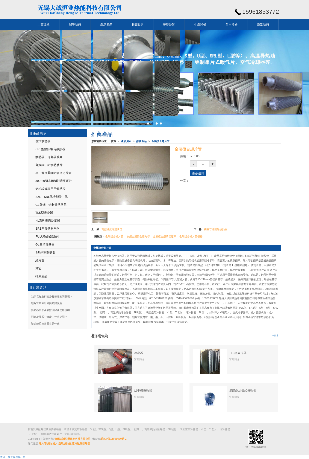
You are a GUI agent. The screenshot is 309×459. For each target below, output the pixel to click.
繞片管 (39, 260)
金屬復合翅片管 (160, 141)
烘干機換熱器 (143, 390)
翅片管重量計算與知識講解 (46, 303)
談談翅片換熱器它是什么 (45, 323)
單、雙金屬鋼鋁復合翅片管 (53, 173)
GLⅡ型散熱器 (45, 244)
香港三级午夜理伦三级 (13, 457)
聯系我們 (263, 24)
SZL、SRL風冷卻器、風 (51, 196)
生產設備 (200, 24)
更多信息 (198, 173)
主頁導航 (44, 24)
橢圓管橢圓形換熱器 (215, 229)
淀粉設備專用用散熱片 (50, 189)
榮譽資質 (169, 24)
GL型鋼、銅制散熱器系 (51, 204)
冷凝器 (138, 353)
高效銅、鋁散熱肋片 (48, 165)
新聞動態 (138, 24)
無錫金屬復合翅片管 (138, 236)
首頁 (113, 141)
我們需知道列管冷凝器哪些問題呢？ (51, 296)
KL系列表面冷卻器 (47, 220)
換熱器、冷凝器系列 (48, 157)
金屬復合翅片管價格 (191, 236)
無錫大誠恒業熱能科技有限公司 (73, 438)
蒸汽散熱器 (42, 141)
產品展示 (106, 24)
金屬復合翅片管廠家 (164, 236)
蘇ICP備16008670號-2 (114, 438)
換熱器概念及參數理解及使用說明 (50, 310)
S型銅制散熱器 (45, 252)
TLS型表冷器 (238, 353)
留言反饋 (232, 24)
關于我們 (75, 24)
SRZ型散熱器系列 (47, 228)
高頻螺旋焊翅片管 (111, 229)
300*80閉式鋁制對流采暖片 (53, 181)
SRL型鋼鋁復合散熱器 (50, 149)
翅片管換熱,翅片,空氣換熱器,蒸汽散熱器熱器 (64, 443)
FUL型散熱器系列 (47, 236)
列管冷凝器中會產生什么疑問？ (49, 316)
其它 (38, 268)
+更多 (275, 335)
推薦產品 (141, 141)
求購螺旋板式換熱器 (242, 390)
